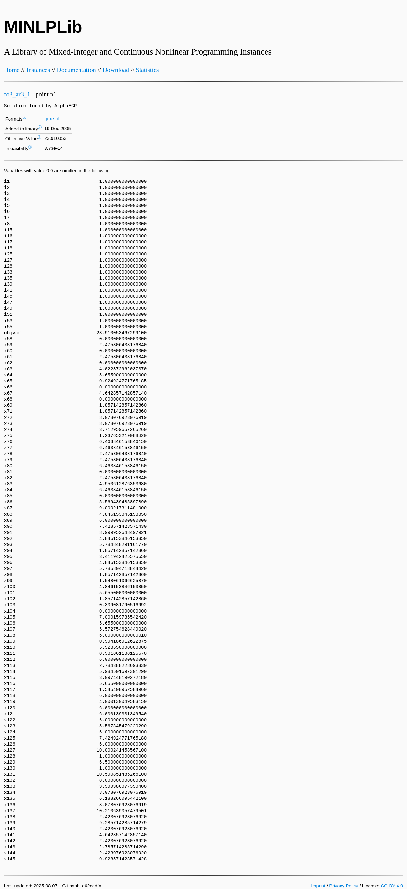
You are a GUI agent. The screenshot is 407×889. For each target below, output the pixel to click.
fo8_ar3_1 (17, 94)
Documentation (76, 69)
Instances (38, 69)
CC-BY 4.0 (392, 885)
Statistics (147, 69)
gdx (48, 118)
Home (12, 69)
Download (116, 69)
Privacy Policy (343, 885)
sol (56, 118)
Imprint (318, 885)
